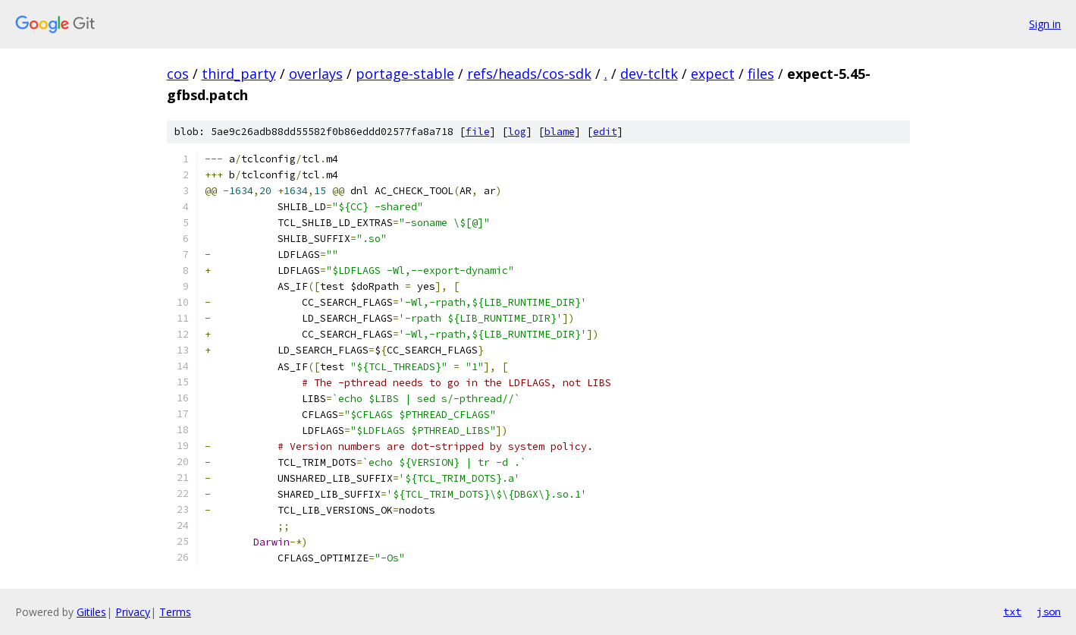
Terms (175, 612)
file (478, 131)
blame (559, 131)
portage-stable (405, 73)
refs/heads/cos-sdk (529, 73)
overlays (316, 73)
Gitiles (91, 612)
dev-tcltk (649, 73)
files (761, 73)
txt (1012, 611)
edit (605, 131)
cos (178, 73)
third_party (239, 73)
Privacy (132, 612)
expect (713, 73)
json (1049, 611)
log (517, 131)
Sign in (1045, 24)
